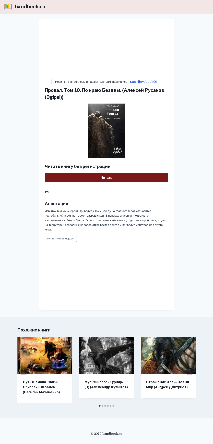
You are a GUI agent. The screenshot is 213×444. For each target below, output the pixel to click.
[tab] (100, 406)
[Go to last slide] (23, 370)
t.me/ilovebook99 (143, 82)
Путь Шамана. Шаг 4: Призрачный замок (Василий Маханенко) (41, 387)
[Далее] (189, 370)
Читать (106, 178)
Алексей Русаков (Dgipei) (60, 238)
